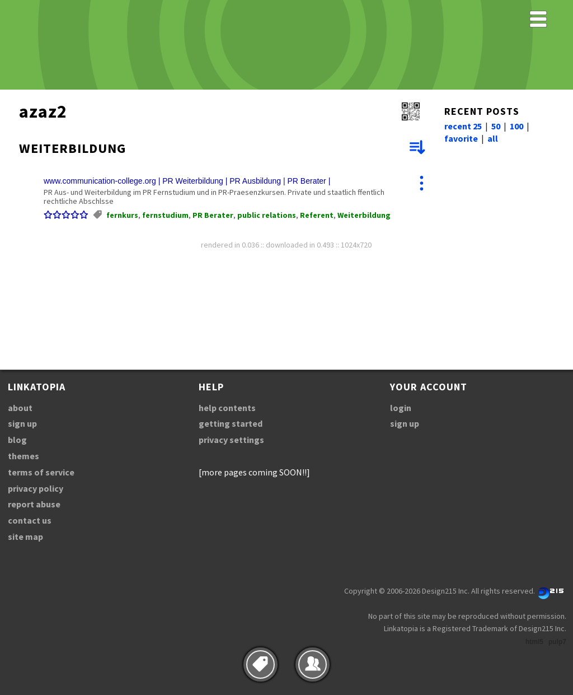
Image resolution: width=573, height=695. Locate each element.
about (20, 407)
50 (495, 126)
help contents (227, 407)
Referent (317, 215)
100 (516, 126)
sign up (22, 423)
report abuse (34, 504)
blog (17, 439)
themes (23, 455)
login (400, 407)
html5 (534, 642)
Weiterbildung (364, 215)
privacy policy (35, 488)
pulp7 (557, 642)
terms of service (41, 472)
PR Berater (212, 215)
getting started (230, 423)
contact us (29, 520)
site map (25, 536)
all (492, 138)
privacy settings (231, 439)
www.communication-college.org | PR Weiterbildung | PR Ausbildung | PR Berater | (187, 180)
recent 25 (463, 126)
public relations (266, 215)
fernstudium (165, 215)
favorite (461, 138)
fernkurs (122, 215)
